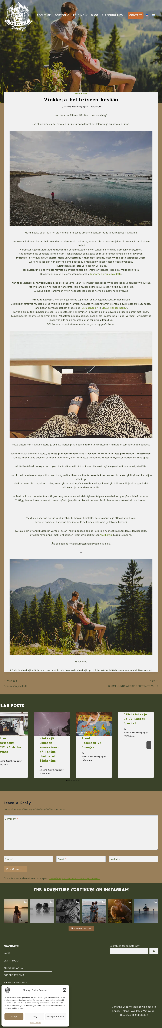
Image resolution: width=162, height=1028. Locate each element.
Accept (14, 1016)
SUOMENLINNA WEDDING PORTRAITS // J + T (121, 683)
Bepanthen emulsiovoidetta (105, 273)
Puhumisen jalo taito (41, 683)
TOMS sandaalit (89, 307)
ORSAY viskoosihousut (114, 307)
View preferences (55, 1016)
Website (115, 859)
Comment (11, 818)
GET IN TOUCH (12, 960)
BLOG (94, 15)
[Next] (148, 745)
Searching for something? (124, 945)
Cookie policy (35, 1023)
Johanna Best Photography (75, 107)
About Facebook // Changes (91, 742)
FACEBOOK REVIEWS (15, 982)
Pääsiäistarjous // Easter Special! (135, 718)
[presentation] (52, 724)
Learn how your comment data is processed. (74, 878)
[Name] (28, 859)
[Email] (81, 859)
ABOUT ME (44, 15)
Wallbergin (106, 534)
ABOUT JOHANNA (13, 967)
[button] (64, 990)
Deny (34, 1016)
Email (62, 859)
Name (9, 859)
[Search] (153, 951)
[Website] (133, 859)
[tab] (66, 780)
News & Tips (81, 93)
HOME (7, 953)
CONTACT (135, 15)
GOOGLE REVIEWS (14, 975)
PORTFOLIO (61, 15)
